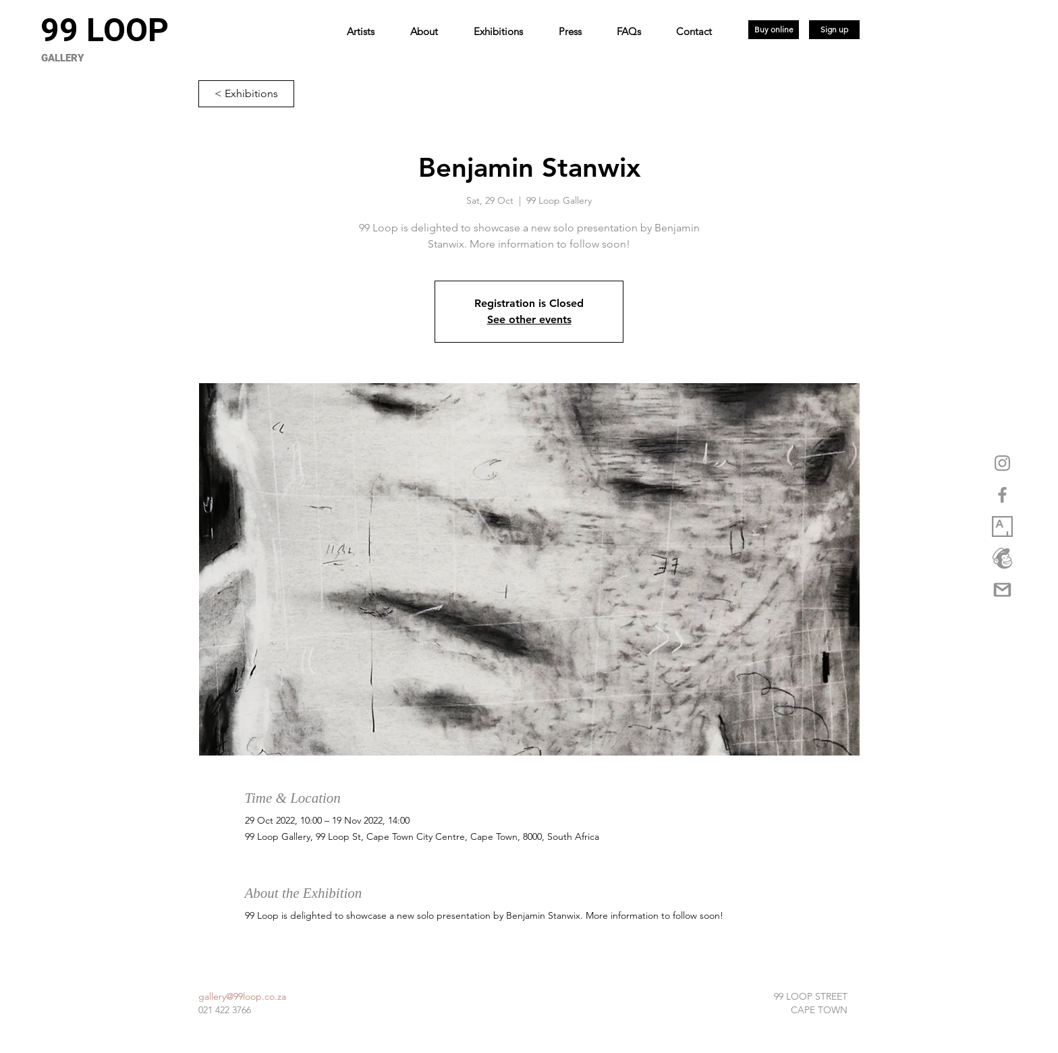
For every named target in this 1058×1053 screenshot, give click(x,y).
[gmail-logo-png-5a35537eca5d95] (1002, 589)
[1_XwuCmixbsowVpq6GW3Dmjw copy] (1002, 526)
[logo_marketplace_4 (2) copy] (1002, 558)
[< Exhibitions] (246, 93)
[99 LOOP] (104, 30)
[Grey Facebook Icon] (1002, 494)
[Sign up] (834, 29)
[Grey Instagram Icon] (1002, 463)
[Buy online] (773, 29)
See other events (529, 319)
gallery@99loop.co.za (242, 996)
